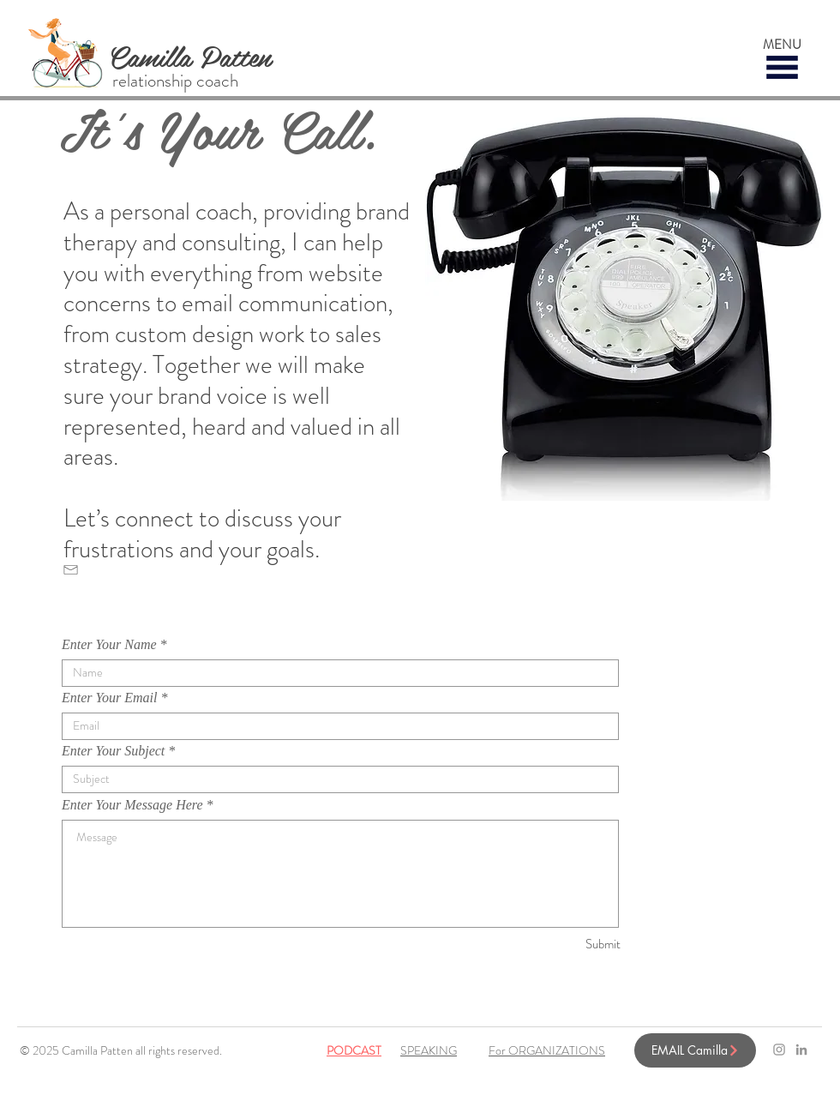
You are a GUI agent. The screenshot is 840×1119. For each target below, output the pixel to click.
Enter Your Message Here (132, 805)
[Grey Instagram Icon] (779, 1049)
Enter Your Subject (113, 751)
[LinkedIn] (801, 1049)
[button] (782, 67)
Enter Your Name (109, 645)
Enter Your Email (109, 698)
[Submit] (560, 944)
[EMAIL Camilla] (695, 1050)
